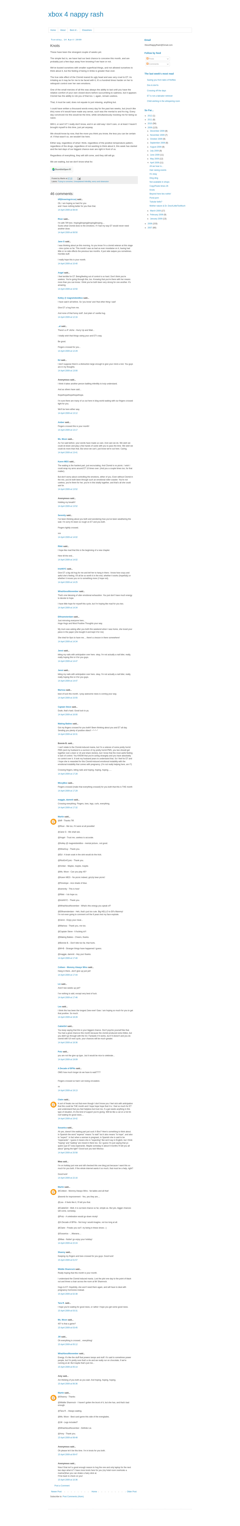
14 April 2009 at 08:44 (68, 210)
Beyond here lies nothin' (160, 194)
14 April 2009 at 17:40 (68, 958)
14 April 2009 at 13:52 (68, 489)
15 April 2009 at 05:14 (68, 1367)
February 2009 (157, 214)
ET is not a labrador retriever (160, 96)
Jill (59, 1337)
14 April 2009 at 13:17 (68, 430)
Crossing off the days (156, 90)
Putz (60, 1051)
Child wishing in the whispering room (163, 101)
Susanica (62, 1128)
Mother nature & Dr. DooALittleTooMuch (167, 206)
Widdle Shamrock (66, 1269)
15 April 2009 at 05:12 (68, 1344)
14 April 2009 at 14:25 (68, 582)
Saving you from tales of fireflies (161, 80)
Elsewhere (87, 30)
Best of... (74, 30)
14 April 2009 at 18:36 (68, 1042)
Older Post (132, 1491)
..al (59, 326)
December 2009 (157, 131)
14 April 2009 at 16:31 (68, 734)
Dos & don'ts (153, 85)
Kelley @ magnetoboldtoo (70, 298)
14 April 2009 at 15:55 (68, 698)
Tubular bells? (155, 202)
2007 (150, 227)
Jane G (61, 241)
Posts (150, 59)
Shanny (61, 1252)
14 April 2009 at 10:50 (68, 289)
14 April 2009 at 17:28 (68, 774)
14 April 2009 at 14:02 (68, 537)
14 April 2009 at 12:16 (68, 317)
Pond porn (154, 198)
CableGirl (62, 1026)
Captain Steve (64, 707)
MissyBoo (63, 783)
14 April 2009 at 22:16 (68, 1178)
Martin (61, 817)
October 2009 (156, 139)
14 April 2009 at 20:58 (68, 1152)
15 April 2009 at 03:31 (68, 1311)
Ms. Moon (62, 439)
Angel (61, 273)
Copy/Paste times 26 (158, 186)
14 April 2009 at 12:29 (68, 351)
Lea (59, 1006)
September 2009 (158, 143)
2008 (150, 223)
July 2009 (154, 151)
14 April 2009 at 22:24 (68, 1243)
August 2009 (156, 147)
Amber (61, 422)
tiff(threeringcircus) (67, 199)
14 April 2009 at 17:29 (68, 791)
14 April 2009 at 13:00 (68, 370)
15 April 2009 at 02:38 (68, 1294)
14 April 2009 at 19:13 (68, 1090)
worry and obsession (100, 181)
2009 (150, 127)
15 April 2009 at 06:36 (68, 1384)
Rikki (60, 546)
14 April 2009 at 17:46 (68, 997)
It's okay (153, 174)
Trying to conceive (65, 181)
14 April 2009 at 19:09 (68, 1059)
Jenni (60, 650)
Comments (152, 64)
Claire (61, 1099)
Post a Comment (62, 1485)
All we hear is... (156, 166)
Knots (152, 190)
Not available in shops (159, 182)
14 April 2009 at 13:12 (68, 413)
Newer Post (56, 1491)
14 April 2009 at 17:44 (68, 975)
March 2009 (155, 211)
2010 (150, 123)
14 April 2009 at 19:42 (68, 1118)
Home (53, 30)
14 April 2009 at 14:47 (68, 661)
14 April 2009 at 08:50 (68, 232)
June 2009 (155, 155)
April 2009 (155, 162)
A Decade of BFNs (66, 1068)
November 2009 (157, 135)
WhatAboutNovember (68, 591)
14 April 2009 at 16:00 (68, 714)
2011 (150, 119)
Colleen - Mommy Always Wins (72, 967)
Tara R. (61, 1303)
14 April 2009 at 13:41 (68, 452)
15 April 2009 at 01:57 (68, 1260)
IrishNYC (62, 569)
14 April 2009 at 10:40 (68, 263)
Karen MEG (63, 461)
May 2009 (154, 159)
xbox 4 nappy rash (76, 14)
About (63, 30)
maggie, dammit (65, 800)
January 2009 (156, 219)
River (60, 219)
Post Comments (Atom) (73, 1496)
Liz (59, 984)
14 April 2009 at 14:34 (68, 607)
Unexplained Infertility (82, 181)
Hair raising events (157, 170)
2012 (150, 116)
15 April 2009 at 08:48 (68, 1437)
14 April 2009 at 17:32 (68, 807)
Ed (59, 360)
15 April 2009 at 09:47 (68, 1454)
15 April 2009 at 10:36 (68, 1480)
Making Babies (65, 724)
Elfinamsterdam (65, 617)
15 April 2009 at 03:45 (68, 1327)
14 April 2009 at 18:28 (68, 1017)
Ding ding (153, 178)
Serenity (62, 515)
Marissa (62, 690)
